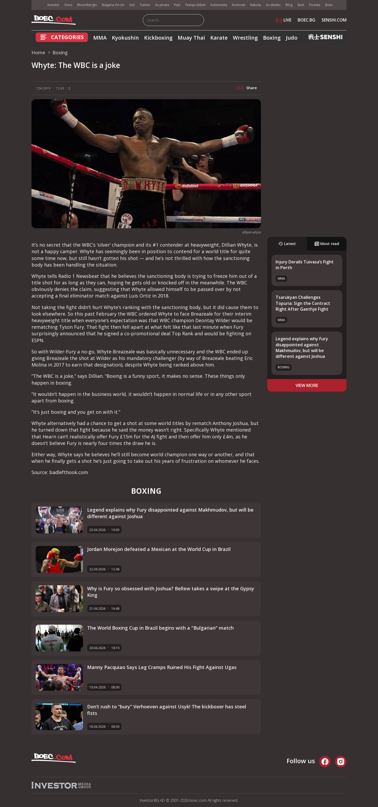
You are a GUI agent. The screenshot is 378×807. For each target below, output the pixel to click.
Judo (291, 37)
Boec (329, 5)
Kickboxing (158, 37)
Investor (54, 5)
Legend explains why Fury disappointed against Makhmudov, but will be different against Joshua (302, 347)
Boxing (272, 37)
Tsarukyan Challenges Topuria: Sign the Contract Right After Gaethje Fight (303, 303)
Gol (132, 5)
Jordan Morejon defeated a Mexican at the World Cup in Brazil (159, 549)
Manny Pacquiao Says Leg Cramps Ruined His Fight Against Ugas (162, 667)
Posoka (314, 5)
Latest (287, 243)
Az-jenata (162, 5)
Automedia (219, 5)
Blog (289, 5)
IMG (38, 5)
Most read (326, 243)
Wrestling (245, 37)
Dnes (68, 5)
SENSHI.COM (334, 20)
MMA (100, 37)
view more (307, 385)
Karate (219, 37)
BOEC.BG (306, 20)
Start (300, 5)
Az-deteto (273, 5)
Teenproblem (195, 5)
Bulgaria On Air (113, 5)
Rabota (255, 5)
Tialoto (145, 5)
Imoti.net (238, 5)
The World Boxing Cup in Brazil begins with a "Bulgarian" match (160, 628)
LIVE (283, 20)
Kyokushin (125, 37)
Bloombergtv (87, 5)
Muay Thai (191, 37)
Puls (177, 5)
